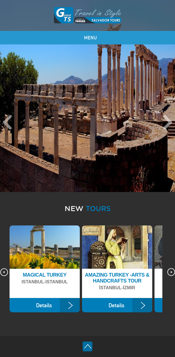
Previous (7, 122)
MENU (90, 37)
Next (167, 122)
